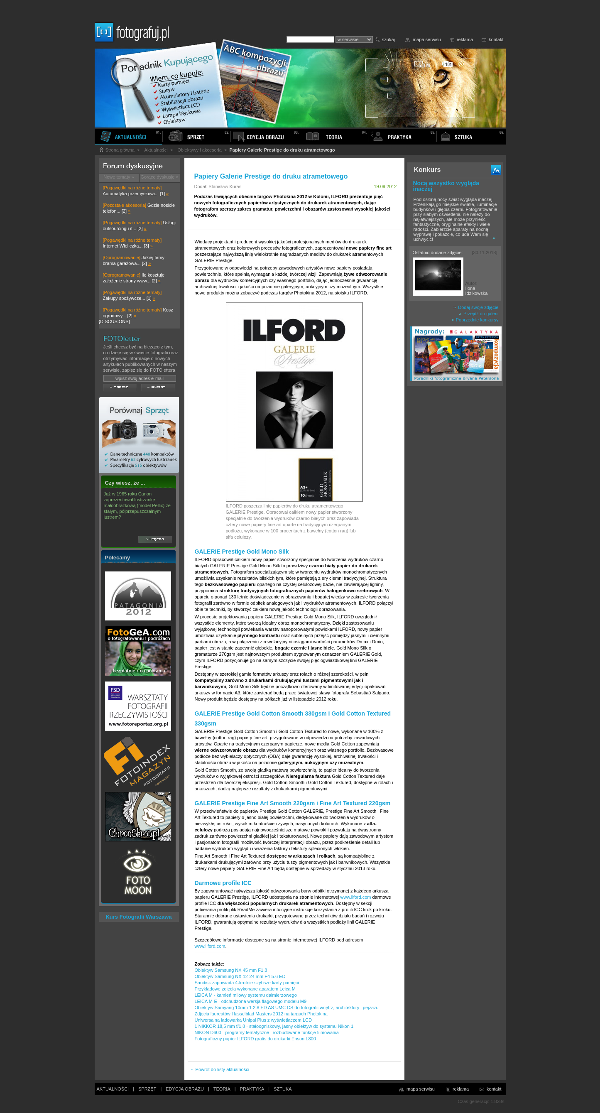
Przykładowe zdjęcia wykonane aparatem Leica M (245, 988)
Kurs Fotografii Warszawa (138, 917)
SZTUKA (282, 1088)
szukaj (388, 39)
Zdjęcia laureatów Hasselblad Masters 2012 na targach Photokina (261, 1013)
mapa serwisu (427, 39)
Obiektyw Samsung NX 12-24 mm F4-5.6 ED (240, 976)
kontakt (496, 39)
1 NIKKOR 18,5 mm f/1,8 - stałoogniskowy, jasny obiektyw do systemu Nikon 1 (274, 1026)
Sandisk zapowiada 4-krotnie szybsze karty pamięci (247, 982)
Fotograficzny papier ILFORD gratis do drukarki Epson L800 (255, 1038)
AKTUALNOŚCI (113, 1088)
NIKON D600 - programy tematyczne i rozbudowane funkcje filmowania (267, 1032)
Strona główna (117, 149)
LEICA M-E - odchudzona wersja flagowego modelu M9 (251, 1001)
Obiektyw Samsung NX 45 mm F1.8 (231, 970)
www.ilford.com (355, 897)
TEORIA (221, 1088)
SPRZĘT (147, 1088)
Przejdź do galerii (478, 313)
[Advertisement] (455, 520)
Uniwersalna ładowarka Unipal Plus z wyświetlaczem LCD (253, 1019)
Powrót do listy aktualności (220, 1069)
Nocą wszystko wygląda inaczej (446, 186)
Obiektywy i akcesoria (199, 149)
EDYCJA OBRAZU (185, 1088)
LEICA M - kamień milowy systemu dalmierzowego (246, 995)
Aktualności (156, 149)
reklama (465, 39)
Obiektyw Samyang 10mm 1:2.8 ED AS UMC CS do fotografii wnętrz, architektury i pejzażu (287, 1007)
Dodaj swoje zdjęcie (475, 307)
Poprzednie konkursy (475, 319)
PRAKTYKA (252, 1088)
